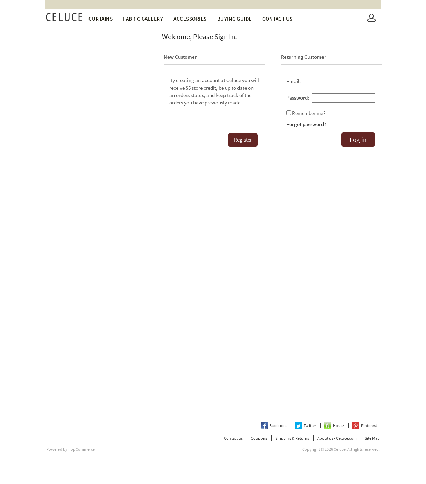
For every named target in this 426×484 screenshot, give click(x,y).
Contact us (277, 18)
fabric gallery (143, 18)
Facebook (274, 425)
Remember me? (308, 113)
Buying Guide (234, 18)
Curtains (100, 18)
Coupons (259, 438)
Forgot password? (306, 124)
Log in (358, 140)
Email (292, 81)
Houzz (334, 425)
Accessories (190, 18)
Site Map (372, 438)
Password (297, 98)
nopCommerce (81, 449)
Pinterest (364, 425)
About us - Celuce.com (337, 438)
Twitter (306, 425)
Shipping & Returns (292, 438)
